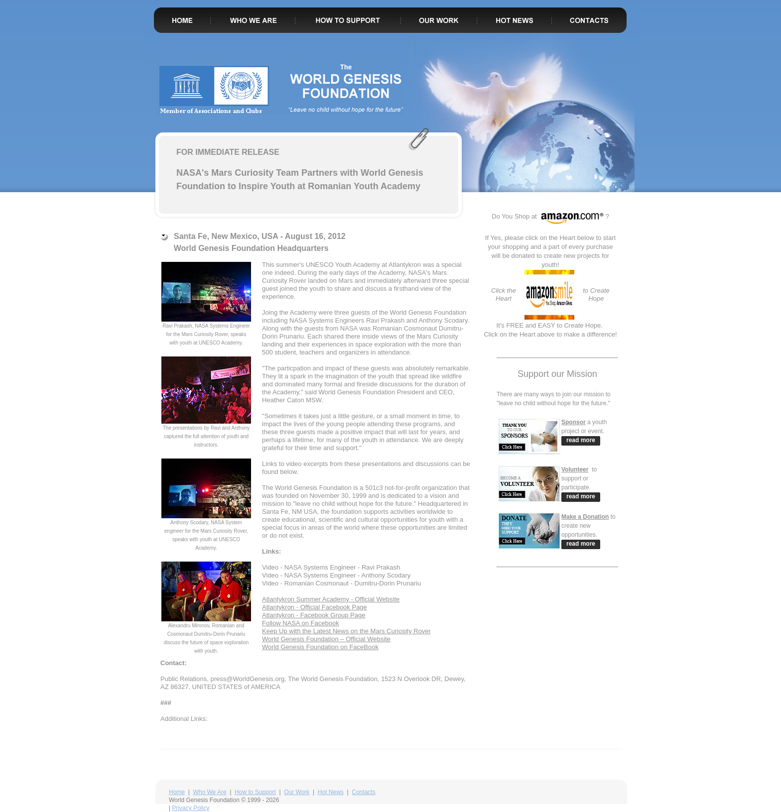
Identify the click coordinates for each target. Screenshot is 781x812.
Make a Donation (585, 516)
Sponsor (573, 422)
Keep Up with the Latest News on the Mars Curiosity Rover (346, 631)
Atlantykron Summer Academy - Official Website (330, 599)
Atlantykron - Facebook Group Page (313, 615)
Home (177, 792)
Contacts (363, 792)
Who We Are (209, 792)
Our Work (296, 792)
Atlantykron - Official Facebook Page (314, 607)
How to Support (255, 792)
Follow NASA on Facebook (300, 623)
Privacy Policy (190, 808)
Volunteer (574, 469)
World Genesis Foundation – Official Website (326, 639)
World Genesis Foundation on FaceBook (320, 647)
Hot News (331, 792)
